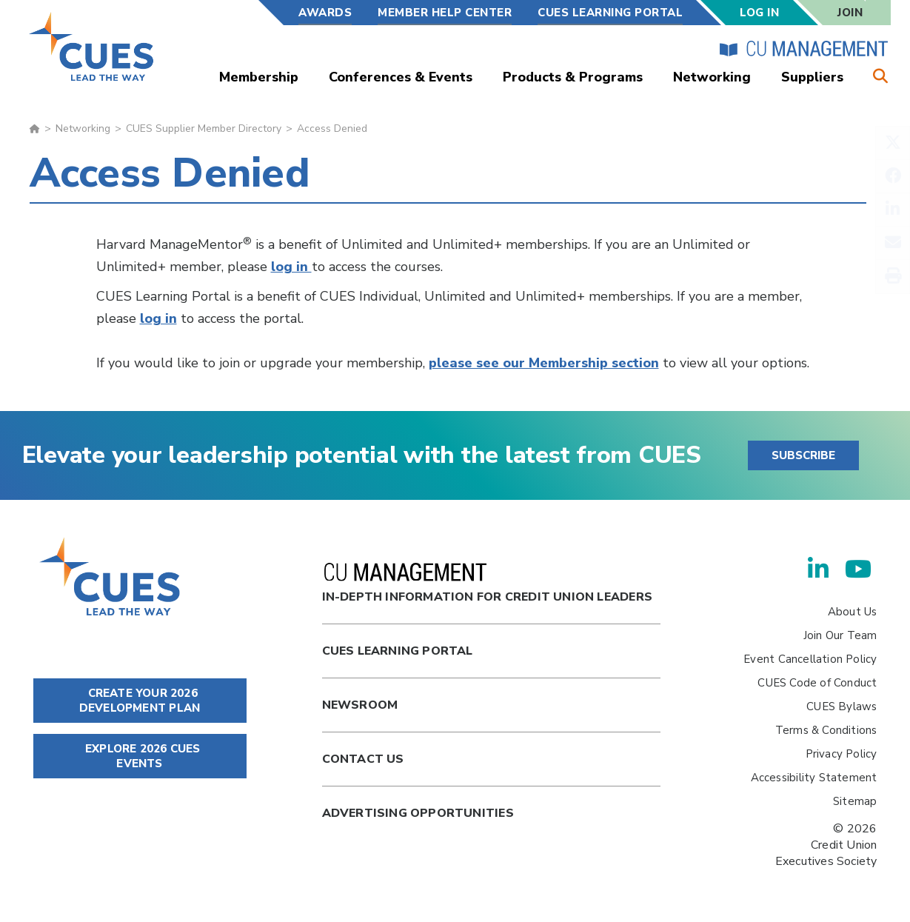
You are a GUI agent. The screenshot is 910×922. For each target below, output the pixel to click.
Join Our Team (840, 635)
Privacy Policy (841, 753)
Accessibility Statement (814, 777)
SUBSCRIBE (803, 455)
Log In (759, 12)
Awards (325, 12)
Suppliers (812, 77)
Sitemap (855, 801)
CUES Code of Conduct (817, 682)
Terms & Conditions (826, 730)
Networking (712, 77)
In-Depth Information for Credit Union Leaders (487, 584)
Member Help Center (445, 12)
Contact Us (363, 759)
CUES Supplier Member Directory (203, 128)
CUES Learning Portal (610, 12)
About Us (852, 611)
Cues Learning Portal (397, 651)
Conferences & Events (400, 77)
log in (291, 266)
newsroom (360, 705)
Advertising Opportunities (418, 813)
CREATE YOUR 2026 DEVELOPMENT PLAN (139, 700)
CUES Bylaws (841, 706)
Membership (258, 77)
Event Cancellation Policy (810, 659)
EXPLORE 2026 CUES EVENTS (140, 756)
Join (850, 12)
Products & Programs (573, 77)
